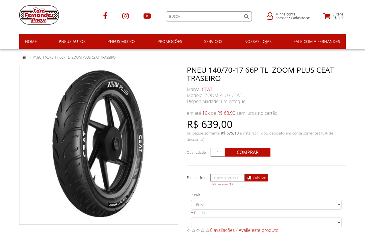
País (197, 195)
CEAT (207, 89)
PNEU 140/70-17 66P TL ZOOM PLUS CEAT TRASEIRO (74, 57)
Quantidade (196, 152)
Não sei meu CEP (222, 184)
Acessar (282, 17)
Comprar (247, 152)
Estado (199, 212)
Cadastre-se (300, 17)
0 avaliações (222, 230)
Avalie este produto (258, 230)
